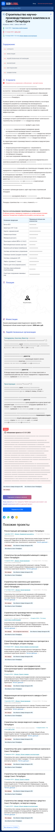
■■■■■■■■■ (33, 241)
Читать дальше (42, 542)
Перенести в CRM (17, 509)
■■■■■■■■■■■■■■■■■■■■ (11, 164)
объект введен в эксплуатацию (28, 35)
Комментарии (11, 72)
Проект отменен (21, 674)
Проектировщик (9, 384)
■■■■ (50, 116)
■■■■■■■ (45, 116)
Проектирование (22, 560)
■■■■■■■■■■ (7, 97)
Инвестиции (11, 53)
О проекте (10, 49)
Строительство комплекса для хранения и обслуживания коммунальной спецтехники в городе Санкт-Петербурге (26, 584)
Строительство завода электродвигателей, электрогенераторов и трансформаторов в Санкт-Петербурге (25, 668)
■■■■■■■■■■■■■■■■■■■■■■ (27, 87)
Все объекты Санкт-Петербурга (33, 486)
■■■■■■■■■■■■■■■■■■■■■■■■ (14, 359)
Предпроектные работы (24, 534)
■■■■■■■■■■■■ (34, 274)
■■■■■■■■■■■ (34, 261)
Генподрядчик (9, 338)
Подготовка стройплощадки (20, 28)
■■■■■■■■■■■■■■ (9, 116)
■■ (38, 116)
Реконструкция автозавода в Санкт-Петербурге (24, 531)
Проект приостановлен (25, 727)
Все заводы (7, 489)
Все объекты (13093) (11, 827)
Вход (34, 3)
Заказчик (18, 338)
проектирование (9, 535)
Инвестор (25, 338)
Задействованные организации (18, 58)
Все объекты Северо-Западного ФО (13, 486)
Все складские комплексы (20, 631)
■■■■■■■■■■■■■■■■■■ (10, 89)
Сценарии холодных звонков (17, 497)
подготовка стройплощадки (12, 562)
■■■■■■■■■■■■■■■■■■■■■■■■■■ (15, 93)
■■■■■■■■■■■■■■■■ (10, 87)
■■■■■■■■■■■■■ (35, 231)
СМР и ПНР (18, 32)
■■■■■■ (39, 164)
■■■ (24, 121)
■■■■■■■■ (33, 116)
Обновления (11, 63)
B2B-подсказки (12, 68)
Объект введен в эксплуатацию (26, 646)
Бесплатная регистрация (45, 3)
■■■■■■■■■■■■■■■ (35, 251)
